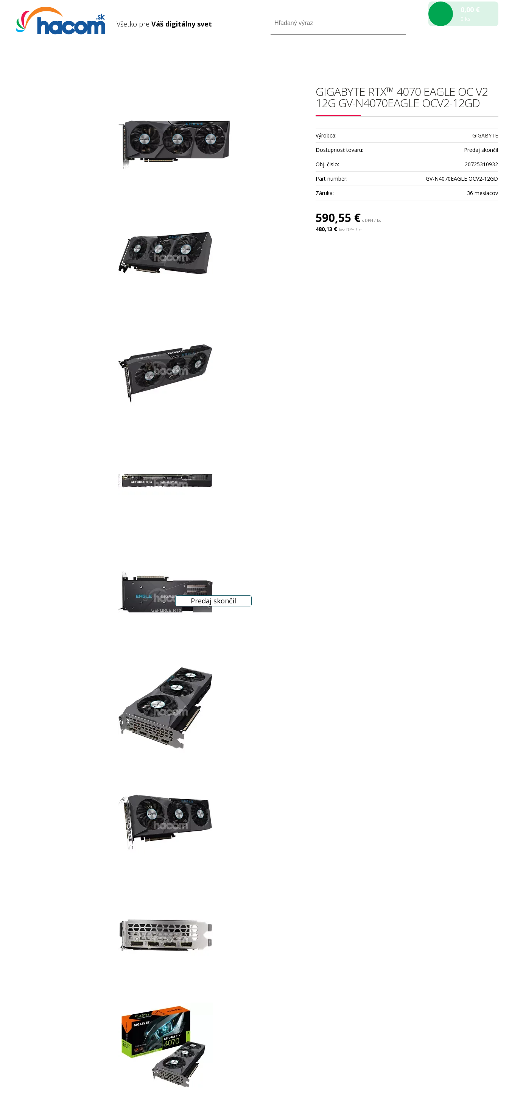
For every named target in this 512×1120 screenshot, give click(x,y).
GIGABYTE (485, 135)
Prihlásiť (435, 56)
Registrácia (466, 56)
